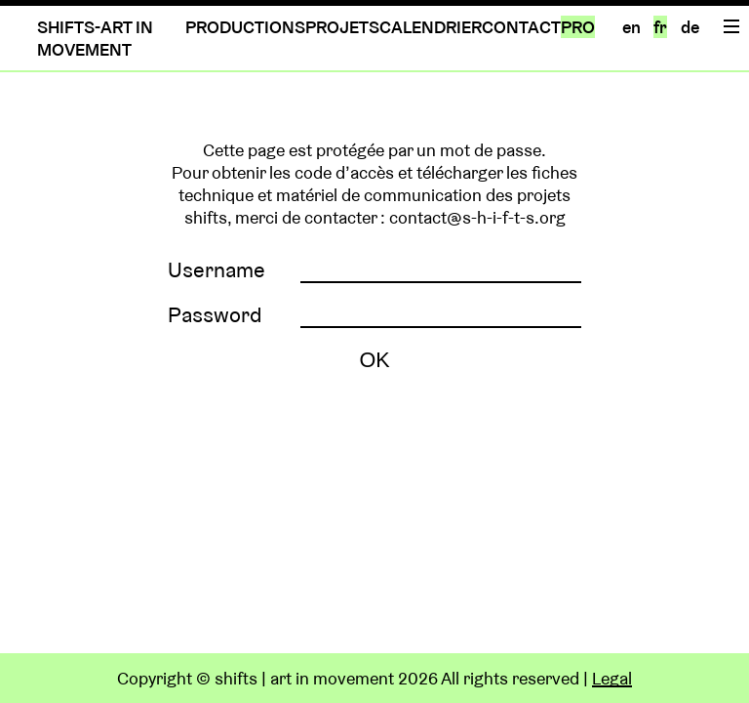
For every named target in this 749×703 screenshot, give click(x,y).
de (690, 27)
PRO (578, 27)
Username (216, 269)
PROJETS (342, 27)
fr (660, 27)
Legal (612, 678)
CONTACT (521, 27)
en (631, 27)
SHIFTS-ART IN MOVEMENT (95, 38)
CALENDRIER (430, 27)
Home (730, 289)
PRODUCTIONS (245, 27)
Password (215, 314)
